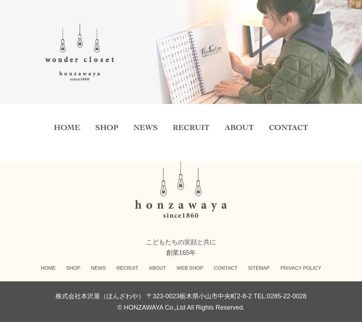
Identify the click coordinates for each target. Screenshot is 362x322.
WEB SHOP (190, 268)
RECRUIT (127, 268)
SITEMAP (259, 268)
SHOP (73, 268)
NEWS (98, 268)
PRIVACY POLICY (300, 268)
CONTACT (226, 268)
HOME (48, 268)
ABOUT (157, 268)
